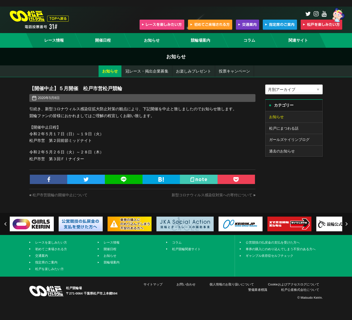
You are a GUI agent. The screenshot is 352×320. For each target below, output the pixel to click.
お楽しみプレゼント (193, 71)
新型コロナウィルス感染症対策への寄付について (209, 195)
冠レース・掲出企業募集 (146, 71)
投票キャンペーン (234, 71)
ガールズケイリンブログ (290, 140)
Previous (6, 224)
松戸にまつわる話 (284, 129)
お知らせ (110, 71)
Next (346, 224)
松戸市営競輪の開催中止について (62, 195)
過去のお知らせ (283, 152)
